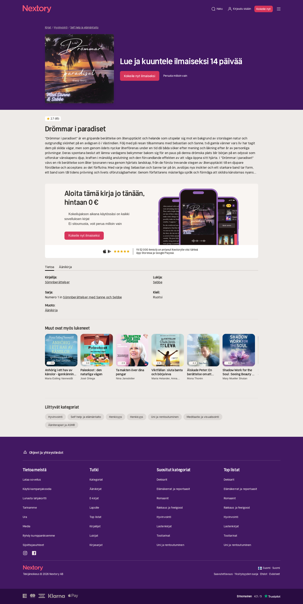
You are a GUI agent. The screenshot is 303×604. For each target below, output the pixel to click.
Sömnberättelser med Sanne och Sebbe (92, 297)
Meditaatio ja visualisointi (203, 417)
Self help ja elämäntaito (84, 27)
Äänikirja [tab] (65, 267)
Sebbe (157, 282)
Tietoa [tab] (49, 267)
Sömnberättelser (57, 282)
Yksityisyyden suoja (246, 574)
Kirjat (48, 27)
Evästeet (274, 574)
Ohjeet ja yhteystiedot (43, 452)
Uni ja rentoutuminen (165, 417)
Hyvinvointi (60, 27)
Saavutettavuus (223, 574)
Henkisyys (115, 417)
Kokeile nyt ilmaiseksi (139, 76)
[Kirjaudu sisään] (239, 9)
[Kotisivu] (116, 9)
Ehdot (264, 574)
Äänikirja (51, 310)
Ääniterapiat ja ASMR (61, 425)
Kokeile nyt (263, 9)
